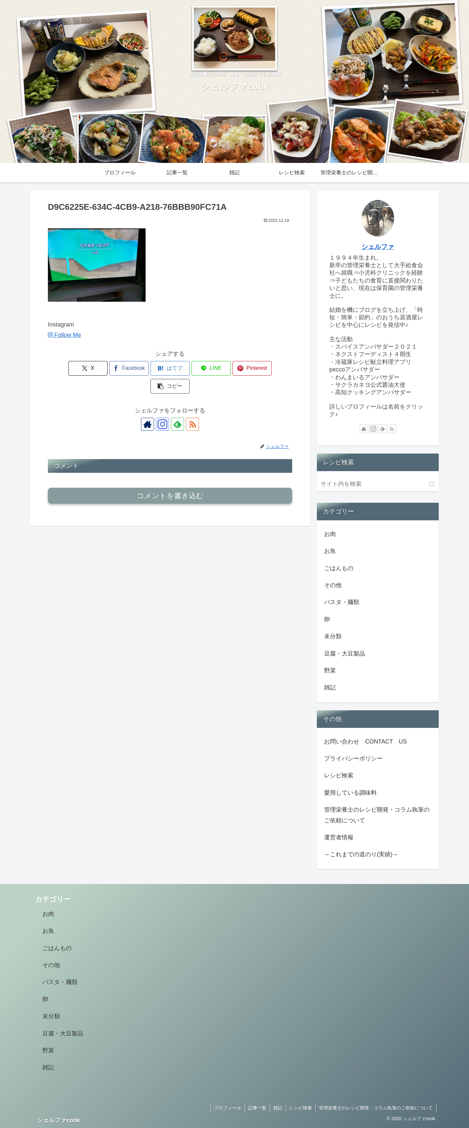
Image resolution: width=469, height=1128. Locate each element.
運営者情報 (338, 837)
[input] (378, 484)
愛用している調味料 (350, 792)
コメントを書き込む (170, 478)
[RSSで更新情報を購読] (192, 406)
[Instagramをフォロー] (162, 406)
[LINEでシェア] (190, 368)
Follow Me (64, 335)
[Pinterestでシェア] (231, 368)
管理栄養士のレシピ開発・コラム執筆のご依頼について (377, 814)
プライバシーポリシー (353, 758)
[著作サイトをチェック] (147, 406)
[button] (272, 368)
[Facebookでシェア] (108, 368)
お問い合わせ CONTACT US (365, 741)
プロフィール (227, 1107)
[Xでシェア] (67, 368)
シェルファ (378, 246)
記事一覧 (257, 1107)
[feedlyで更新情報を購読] (177, 406)
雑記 (277, 1107)
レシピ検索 (338, 775)
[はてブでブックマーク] (149, 368)
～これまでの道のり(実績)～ (361, 854)
